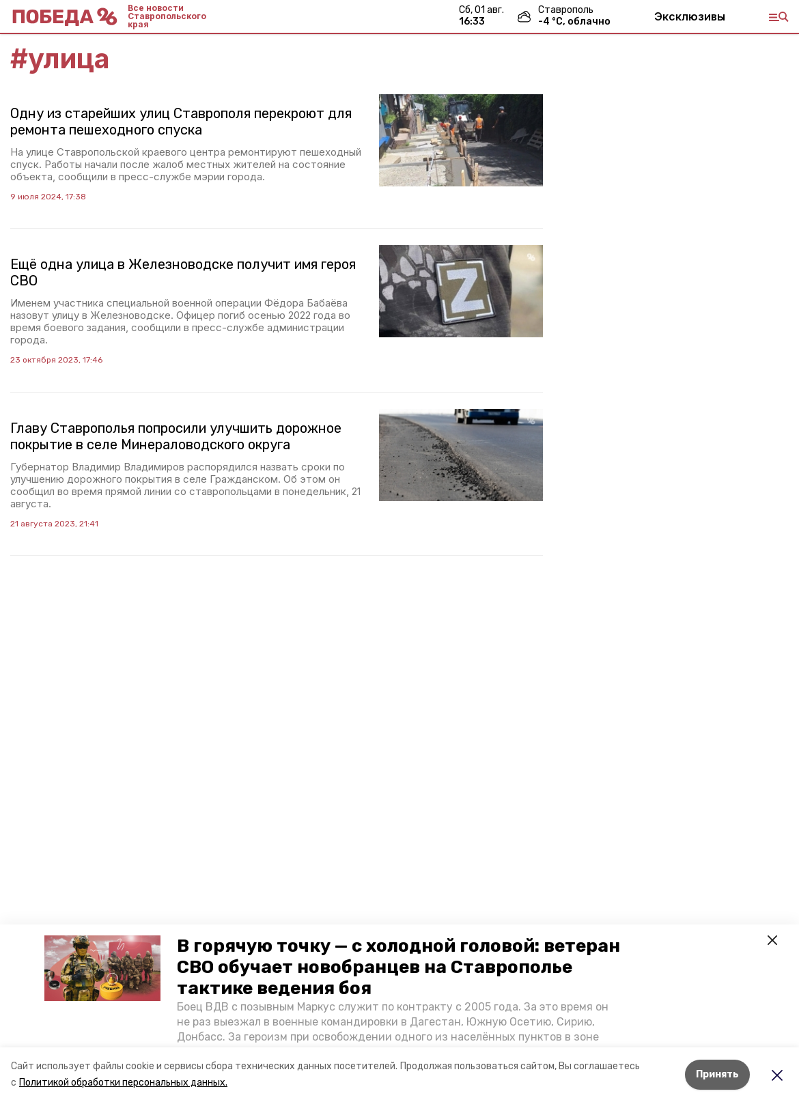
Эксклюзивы (689, 16)
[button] (102, 968)
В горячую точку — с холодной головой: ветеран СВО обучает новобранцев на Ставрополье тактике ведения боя (398, 967)
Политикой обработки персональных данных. (123, 1082)
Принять (717, 1074)
